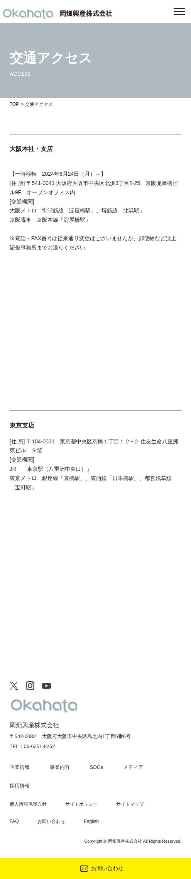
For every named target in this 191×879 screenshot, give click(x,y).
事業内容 (60, 767)
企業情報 (20, 767)
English (91, 821)
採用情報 (20, 786)
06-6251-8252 (39, 746)
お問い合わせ (107, 868)
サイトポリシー (81, 804)
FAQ (14, 821)
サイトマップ (130, 804)
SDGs (96, 767)
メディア (133, 767)
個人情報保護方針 (28, 804)
